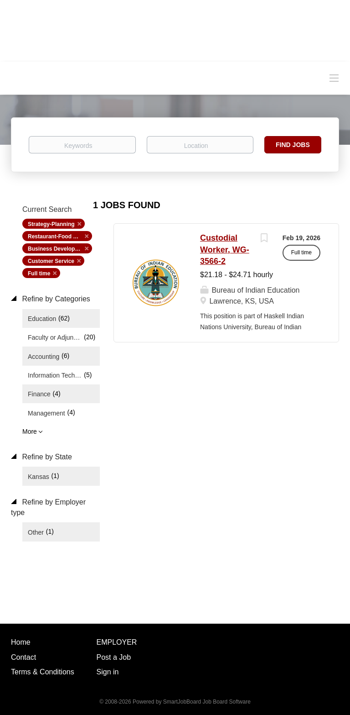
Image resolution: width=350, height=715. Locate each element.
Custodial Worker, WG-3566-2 (224, 249)
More (29, 431)
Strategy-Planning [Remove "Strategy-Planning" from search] (51, 224)
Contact (23, 657)
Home (21, 642)
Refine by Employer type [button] (48, 507)
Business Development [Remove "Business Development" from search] (58, 249)
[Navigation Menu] (334, 77)
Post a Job (114, 657)
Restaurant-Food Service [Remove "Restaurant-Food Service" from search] (60, 236)
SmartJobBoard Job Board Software (207, 702)
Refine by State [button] (46, 457)
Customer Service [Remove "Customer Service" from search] (51, 261)
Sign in (108, 672)
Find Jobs (293, 144)
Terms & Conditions (42, 672)
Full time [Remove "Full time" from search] (39, 273)
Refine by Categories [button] (55, 299)
